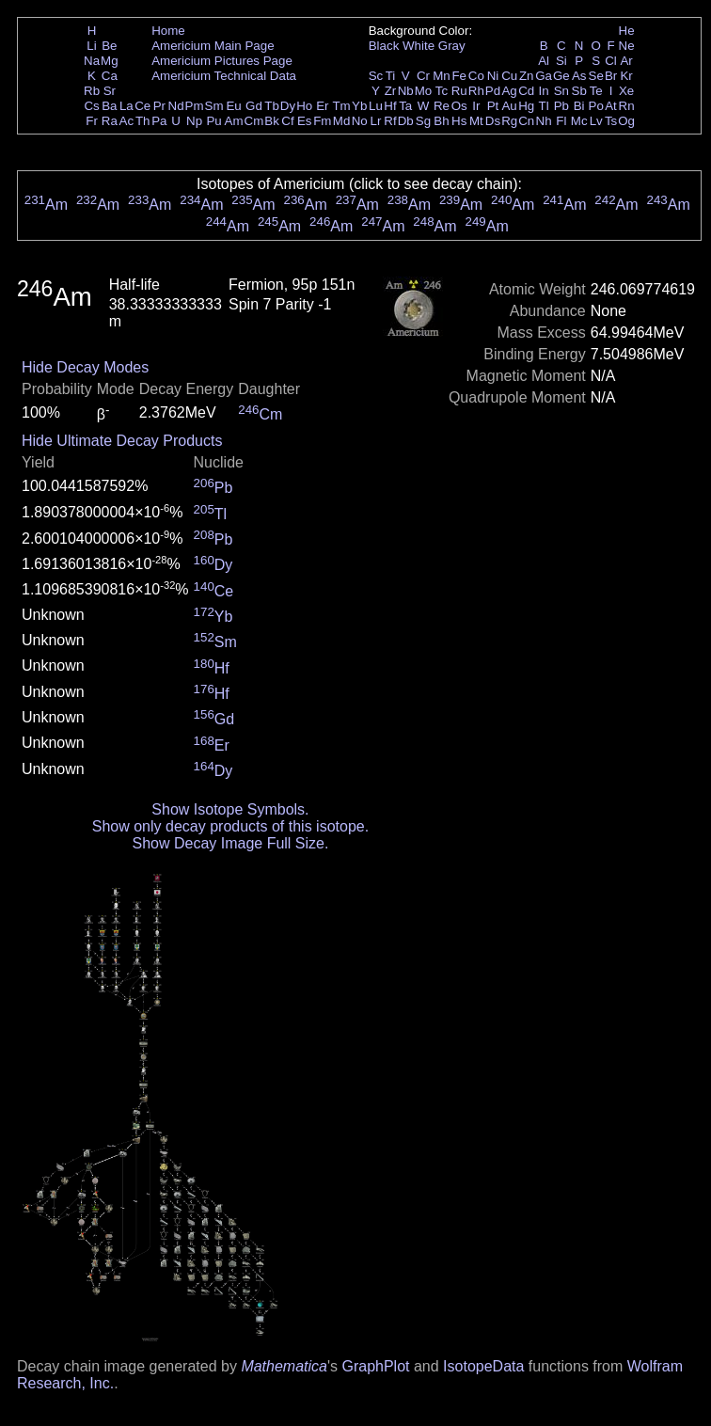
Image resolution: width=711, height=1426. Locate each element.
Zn (526, 76)
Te (596, 91)
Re (442, 106)
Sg (423, 121)
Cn (526, 121)
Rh (476, 91)
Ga (543, 76)
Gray (452, 46)
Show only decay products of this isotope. (230, 826)
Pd (492, 91)
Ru (459, 91)
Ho (304, 106)
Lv (596, 121)
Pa (158, 121)
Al (543, 61)
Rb (92, 91)
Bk (271, 121)
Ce (142, 106)
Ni (493, 76)
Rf (390, 121)
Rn (627, 106)
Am (234, 121)
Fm (322, 121)
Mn (441, 76)
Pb (561, 106)
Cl (611, 61)
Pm (194, 106)
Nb (406, 91)
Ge (561, 76)
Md (342, 121)
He (627, 31)
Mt (476, 121)
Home (168, 31)
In (544, 91)
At (611, 106)
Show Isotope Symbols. (229, 809)
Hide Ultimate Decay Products (122, 441)
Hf (390, 106)
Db (406, 121)
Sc (376, 76)
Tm (341, 106)
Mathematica (284, 1366)
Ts (611, 121)
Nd (176, 106)
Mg (109, 61)
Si (561, 61)
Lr (376, 121)
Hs (458, 121)
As (579, 76)
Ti (391, 76)
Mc (579, 121)
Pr (159, 106)
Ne (627, 46)
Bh (441, 121)
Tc (441, 91)
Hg (526, 106)
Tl (544, 106)
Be (109, 46)
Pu (213, 121)
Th (142, 121)
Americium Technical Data (223, 76)
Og (626, 121)
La (126, 106)
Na (92, 61)
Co (476, 76)
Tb (271, 106)
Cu (509, 76)
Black (384, 46)
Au (508, 106)
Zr (391, 91)
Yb (359, 106)
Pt (493, 106)
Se (596, 76)
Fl (561, 121)
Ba (109, 106)
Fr (92, 121)
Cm (254, 121)
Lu (376, 106)
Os (459, 106)
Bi (579, 106)
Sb (579, 91)
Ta (405, 106)
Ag (508, 91)
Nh (544, 121)
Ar (626, 61)
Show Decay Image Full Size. (230, 843)
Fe (458, 76)
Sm (214, 106)
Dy (287, 106)
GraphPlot (375, 1366)
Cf (287, 121)
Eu (233, 106)
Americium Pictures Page (221, 61)
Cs (91, 106)
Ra (110, 121)
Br (611, 76)
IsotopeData (483, 1366)
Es (304, 121)
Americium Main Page (212, 46)
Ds (492, 121)
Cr (423, 76)
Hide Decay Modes (85, 367)
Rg (509, 121)
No (360, 121)
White (418, 46)
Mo (424, 91)
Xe (626, 91)
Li (91, 46)
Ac (126, 121)
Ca (110, 76)
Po (596, 106)
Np (194, 121)
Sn (561, 91)
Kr (626, 76)
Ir (476, 106)
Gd (253, 106)
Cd (526, 91)
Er (322, 106)
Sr (109, 91)
